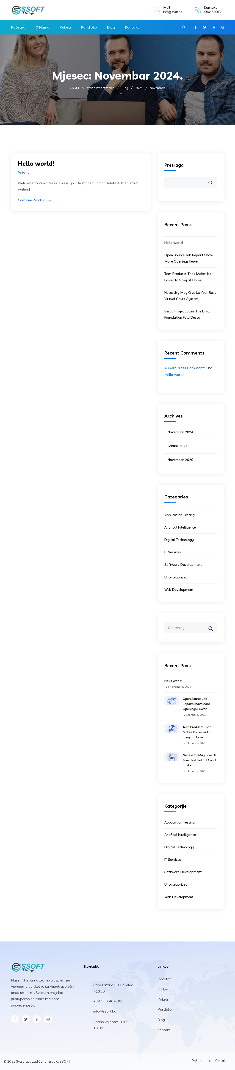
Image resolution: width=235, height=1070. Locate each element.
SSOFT (65, 1061)
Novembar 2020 (180, 460)
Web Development (179, 589)
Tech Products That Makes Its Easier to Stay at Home (197, 732)
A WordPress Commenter (185, 368)
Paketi (65, 27)
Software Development (183, 564)
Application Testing (179, 515)
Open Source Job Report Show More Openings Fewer (196, 704)
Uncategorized (176, 577)
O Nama (43, 27)
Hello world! (36, 163)
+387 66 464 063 (108, 1001)
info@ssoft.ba (172, 12)
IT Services (172, 552)
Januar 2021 (178, 446)
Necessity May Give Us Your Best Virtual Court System (199, 760)
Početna (18, 27)
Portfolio (89, 27)
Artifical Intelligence (180, 527)
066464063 (212, 12)
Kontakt (132, 27)
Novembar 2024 (180, 432)
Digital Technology (179, 540)
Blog (111, 27)
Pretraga (174, 165)
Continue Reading (31, 200)
